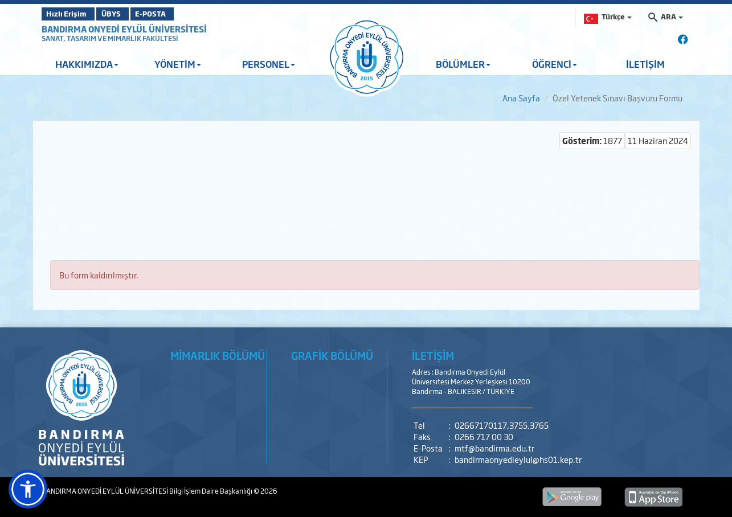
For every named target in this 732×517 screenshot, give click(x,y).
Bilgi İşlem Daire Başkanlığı (211, 491)
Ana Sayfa (521, 98)
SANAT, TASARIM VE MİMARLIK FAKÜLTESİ (110, 38)
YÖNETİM (177, 64)
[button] (27, 489)
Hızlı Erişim (70, 14)
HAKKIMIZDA (86, 64)
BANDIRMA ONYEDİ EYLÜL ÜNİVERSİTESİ (124, 29)
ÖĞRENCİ (554, 64)
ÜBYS (125, 14)
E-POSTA (178, 14)
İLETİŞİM (645, 64)
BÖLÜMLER (463, 64)
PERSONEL (268, 64)
